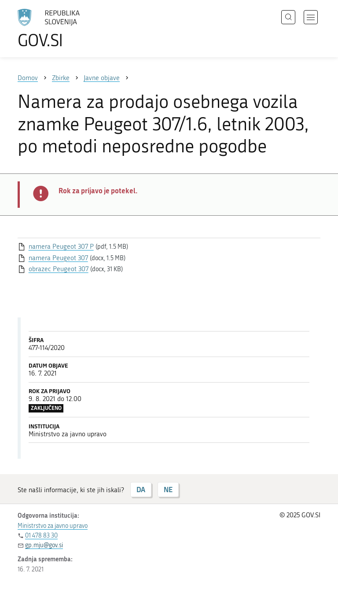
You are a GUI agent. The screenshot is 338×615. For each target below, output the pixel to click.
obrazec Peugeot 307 (58, 269)
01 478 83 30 (41, 535)
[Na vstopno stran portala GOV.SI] (62, 28)
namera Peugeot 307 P (61, 246)
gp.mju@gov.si (44, 545)
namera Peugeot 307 (58, 258)
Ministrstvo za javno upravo (53, 526)
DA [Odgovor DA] (140, 489)
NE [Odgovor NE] (168, 489)
